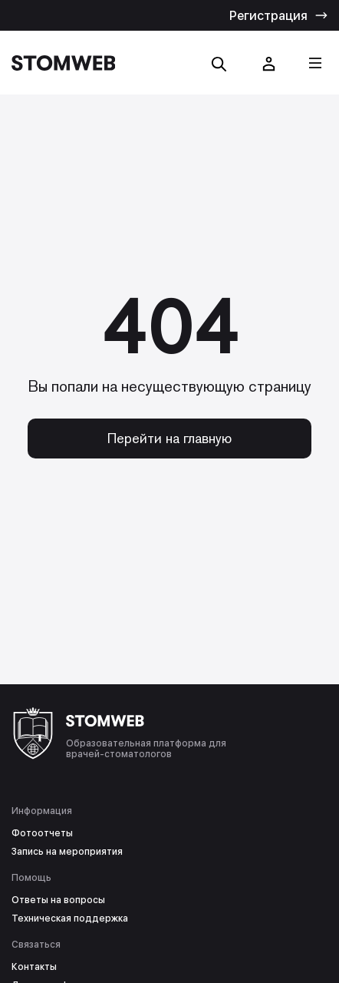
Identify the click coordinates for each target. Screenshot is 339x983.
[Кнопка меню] (315, 62)
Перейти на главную (169, 438)
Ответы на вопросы (58, 900)
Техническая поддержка (70, 918)
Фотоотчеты (42, 833)
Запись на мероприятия (67, 851)
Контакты (34, 966)
